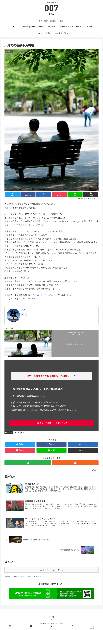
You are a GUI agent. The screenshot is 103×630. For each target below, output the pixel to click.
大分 (17, 432)
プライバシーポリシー (56, 624)
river (23, 309)
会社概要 (42, 624)
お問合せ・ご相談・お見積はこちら (51, 423)
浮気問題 (8, 432)
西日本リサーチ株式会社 (44, 295)
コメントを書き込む (51, 570)
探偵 (23, 432)
